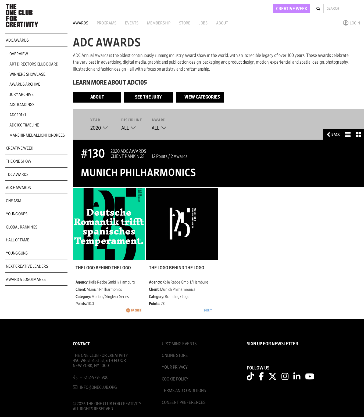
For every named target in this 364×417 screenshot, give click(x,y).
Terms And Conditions (184, 390)
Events (131, 23)
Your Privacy (175, 367)
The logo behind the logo (103, 268)
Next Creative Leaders (27, 266)
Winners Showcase (27, 74)
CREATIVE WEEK (291, 8)
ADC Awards (17, 40)
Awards (80, 23)
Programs (106, 23)
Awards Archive (24, 84)
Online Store (175, 355)
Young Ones (16, 214)
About (222, 23)
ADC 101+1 (17, 115)
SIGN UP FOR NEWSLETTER (272, 344)
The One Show (18, 161)
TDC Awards (17, 174)
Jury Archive (21, 94)
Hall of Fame (17, 240)
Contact (81, 344)
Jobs (203, 23)
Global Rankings (21, 227)
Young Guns (17, 253)
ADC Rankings (21, 105)
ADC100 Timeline (24, 125)
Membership (158, 23)
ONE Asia (14, 201)
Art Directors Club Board (33, 64)
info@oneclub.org (98, 387)
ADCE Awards (18, 188)
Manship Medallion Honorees (37, 135)
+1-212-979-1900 (94, 377)
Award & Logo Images (26, 279)
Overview (18, 54)
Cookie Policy (175, 379)
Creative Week (19, 148)
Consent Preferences (183, 402)
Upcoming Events (179, 344)
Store (184, 23)
